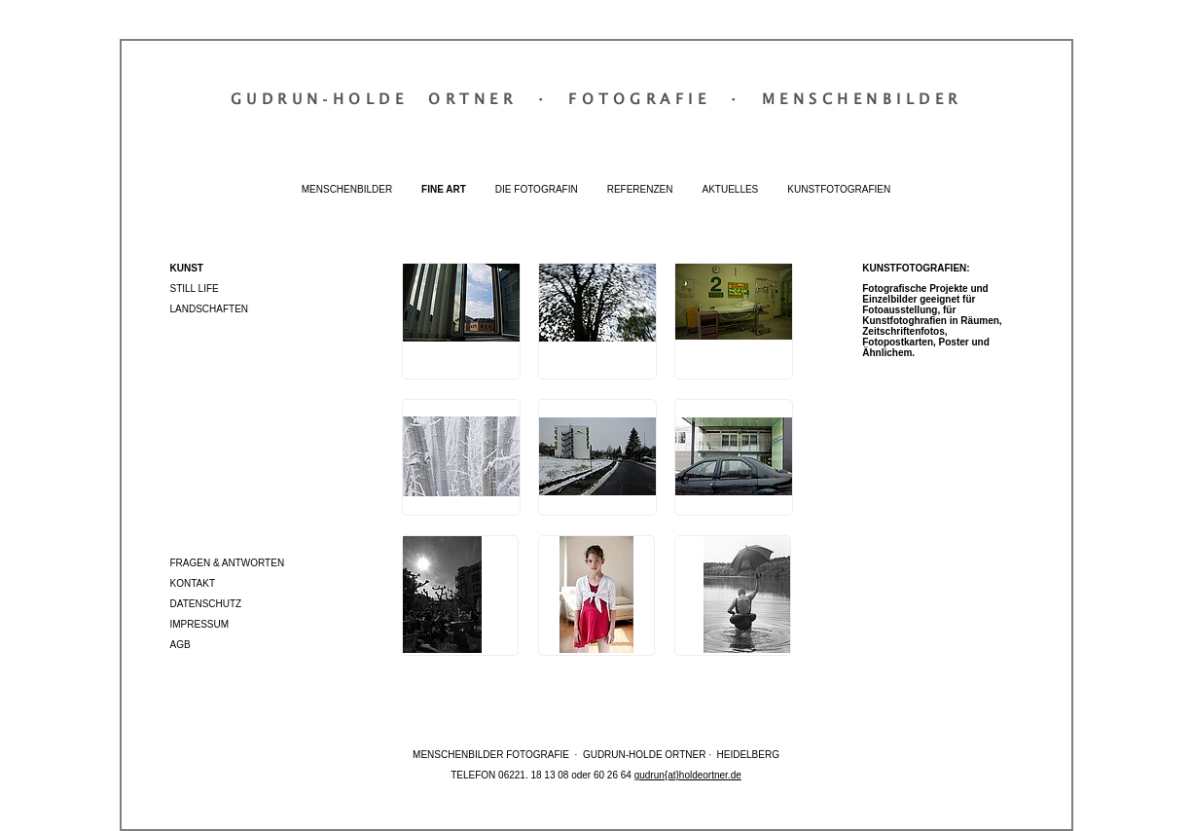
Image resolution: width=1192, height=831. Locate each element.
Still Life (194, 288)
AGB (180, 644)
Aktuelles (730, 189)
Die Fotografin (536, 189)
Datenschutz (206, 603)
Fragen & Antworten (227, 563)
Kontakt (192, 583)
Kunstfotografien (838, 189)
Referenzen (640, 189)
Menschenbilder (347, 189)
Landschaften (209, 309)
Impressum (200, 624)
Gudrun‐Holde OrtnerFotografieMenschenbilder (596, 98)
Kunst (186, 268)
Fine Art (443, 189)
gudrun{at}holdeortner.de (687, 775)
